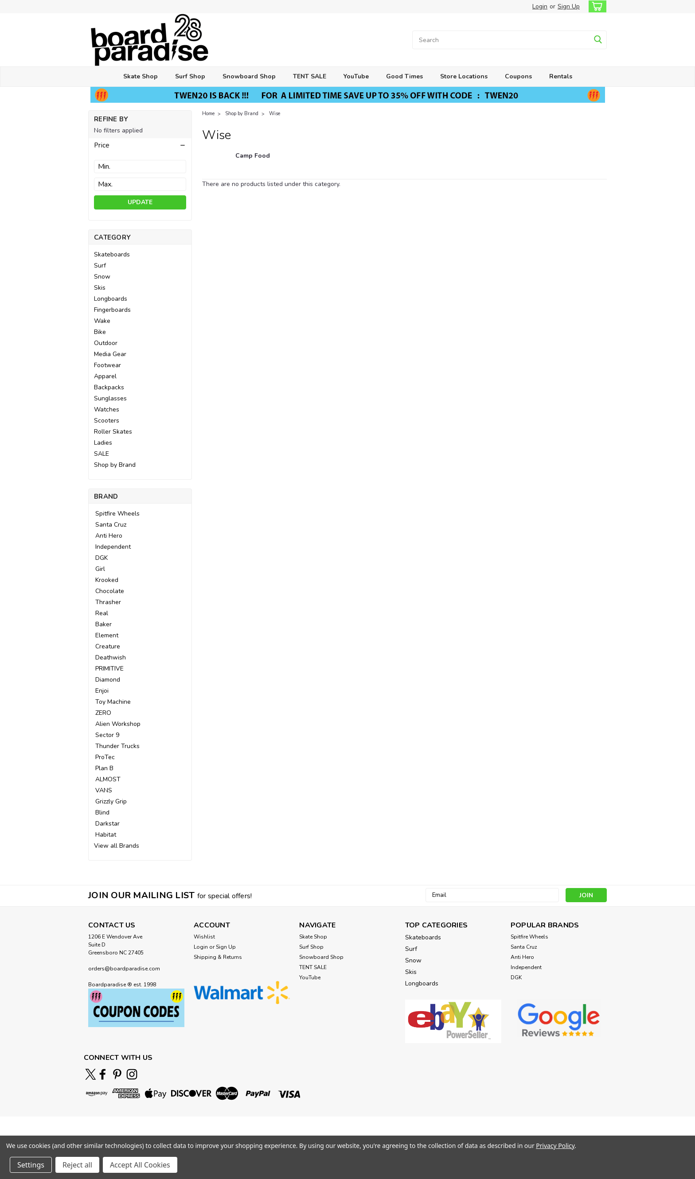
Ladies (103, 442)
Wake (102, 321)
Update (140, 202)
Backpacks (109, 387)
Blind (102, 812)
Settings (30, 1165)
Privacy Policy (555, 1145)
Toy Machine (113, 702)
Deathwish (110, 657)
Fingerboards (112, 310)
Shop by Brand (115, 465)
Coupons (518, 76)
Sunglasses (110, 398)
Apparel (105, 376)
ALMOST (108, 779)
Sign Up (569, 6)
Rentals (560, 76)
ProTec (105, 757)
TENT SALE (309, 76)
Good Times (404, 76)
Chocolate (109, 591)
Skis (99, 287)
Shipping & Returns (218, 957)
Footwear (107, 365)
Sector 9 (107, 735)
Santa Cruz (110, 524)
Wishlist (204, 936)
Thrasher (108, 602)
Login (539, 6)
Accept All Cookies (140, 1165)
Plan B (104, 768)
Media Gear (110, 354)
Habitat (105, 834)
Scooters (106, 420)
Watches (106, 409)
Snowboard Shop (249, 76)
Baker (103, 624)
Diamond (107, 679)
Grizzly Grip (111, 801)
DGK (101, 558)
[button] (140, 145)
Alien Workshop (118, 724)
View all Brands (116, 846)
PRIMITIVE (109, 668)
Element (106, 635)
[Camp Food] (252, 160)
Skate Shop (140, 76)
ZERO (103, 713)
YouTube (356, 76)
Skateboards (112, 254)
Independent (113, 547)
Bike (100, 332)
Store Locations (464, 76)
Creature (107, 646)
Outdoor (105, 343)
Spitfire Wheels (117, 513)
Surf (100, 265)
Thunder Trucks (117, 746)
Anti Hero (108, 535)
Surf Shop (190, 76)
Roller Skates (113, 431)
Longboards (110, 299)
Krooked (106, 580)
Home (208, 113)
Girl (100, 569)
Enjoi (102, 690)
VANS (103, 790)
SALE (101, 454)
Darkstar (107, 823)
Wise (274, 113)
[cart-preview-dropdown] (595, 6)
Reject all (77, 1165)
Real (101, 613)
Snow (102, 276)
